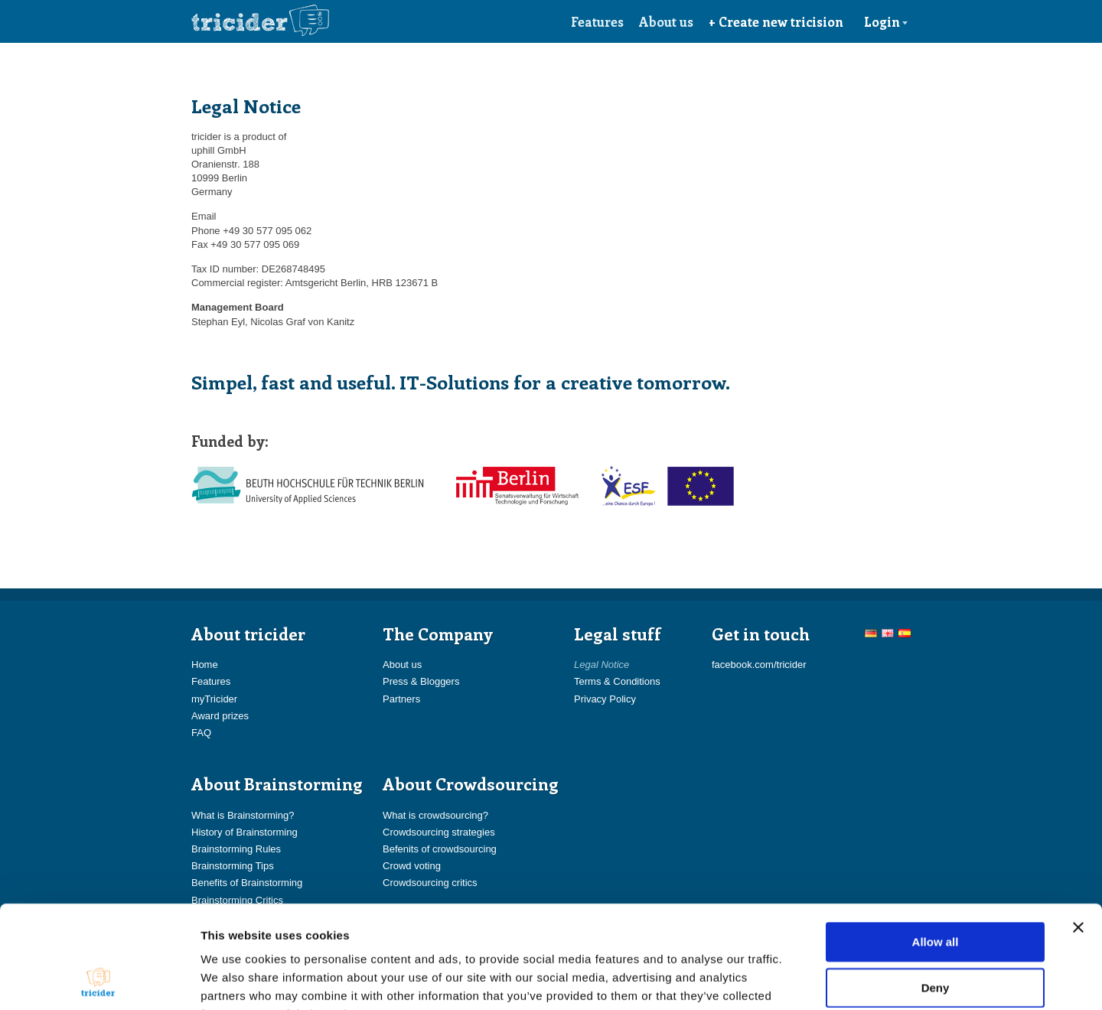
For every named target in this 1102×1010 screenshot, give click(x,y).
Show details (803, 979)
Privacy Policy (605, 699)
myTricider (214, 699)
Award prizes (220, 716)
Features (597, 21)
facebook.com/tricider (759, 664)
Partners (401, 699)
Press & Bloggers (421, 681)
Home (204, 664)
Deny (935, 891)
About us (666, 21)
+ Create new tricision (776, 21)
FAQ (201, 732)
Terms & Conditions (617, 681)
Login (886, 21)
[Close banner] (1078, 831)
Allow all (935, 845)
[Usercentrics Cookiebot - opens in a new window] (99, 980)
